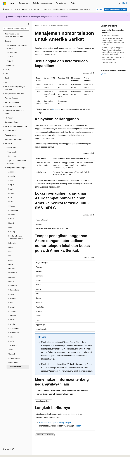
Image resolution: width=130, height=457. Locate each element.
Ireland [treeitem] (10, 247)
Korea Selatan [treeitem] (13, 332)
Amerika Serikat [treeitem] (14, 367)
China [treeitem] (10, 202)
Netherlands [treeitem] (12, 286)
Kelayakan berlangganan (111, 35)
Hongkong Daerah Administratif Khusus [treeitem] (15, 237)
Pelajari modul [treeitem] (12, 152)
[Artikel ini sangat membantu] (102, 74)
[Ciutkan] (28, 24)
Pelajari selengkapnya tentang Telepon (55, 423)
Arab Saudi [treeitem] (12, 311)
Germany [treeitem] (11, 232)
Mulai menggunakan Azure (115, 9)
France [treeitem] (11, 227)
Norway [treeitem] (11, 294)
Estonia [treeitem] (11, 219)
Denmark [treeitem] (11, 214)
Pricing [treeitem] (9, 61)
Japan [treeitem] (10, 260)
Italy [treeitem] (9, 256)
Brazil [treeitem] (10, 189)
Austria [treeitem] (11, 180)
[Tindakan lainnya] (93, 26)
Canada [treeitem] (11, 193)
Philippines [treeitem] (12, 298)
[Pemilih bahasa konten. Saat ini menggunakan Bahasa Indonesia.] (12, 453)
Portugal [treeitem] (11, 307)
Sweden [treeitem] (11, 341)
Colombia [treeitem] (11, 206)
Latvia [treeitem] (10, 264)
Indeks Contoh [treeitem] (12, 156)
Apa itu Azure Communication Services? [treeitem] (17, 46)
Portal (99, 9)
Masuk (124, 3)
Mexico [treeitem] (11, 281)
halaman (55, 109)
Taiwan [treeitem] (11, 350)
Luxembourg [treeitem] (12, 273)
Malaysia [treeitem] (11, 277)
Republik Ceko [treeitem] (13, 210)
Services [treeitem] (10, 57)
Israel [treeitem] (10, 252)
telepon (78, 426)
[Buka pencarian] (119, 3)
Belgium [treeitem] (11, 185)
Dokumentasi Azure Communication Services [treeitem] (14, 35)
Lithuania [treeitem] (11, 269)
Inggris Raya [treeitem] (13, 362)
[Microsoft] (4, 3)
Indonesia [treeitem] (12, 243)
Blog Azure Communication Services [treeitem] (16, 162)
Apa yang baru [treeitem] (12, 52)
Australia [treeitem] (11, 176)
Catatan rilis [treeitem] (11, 148)
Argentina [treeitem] (11, 172)
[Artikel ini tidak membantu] (105, 74)
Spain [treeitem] (10, 337)
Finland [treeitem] (11, 223)
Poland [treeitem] (11, 303)
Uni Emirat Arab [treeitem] (14, 358)
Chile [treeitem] (10, 197)
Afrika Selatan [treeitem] (13, 328)
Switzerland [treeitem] (12, 345)
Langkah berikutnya (109, 62)
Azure (45, 26)
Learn (37, 26)
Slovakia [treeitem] (11, 320)
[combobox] (16, 29)
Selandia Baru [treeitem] (13, 290)
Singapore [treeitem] (12, 315)
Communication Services (60, 26)
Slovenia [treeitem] (11, 324)
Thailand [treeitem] (11, 354)
